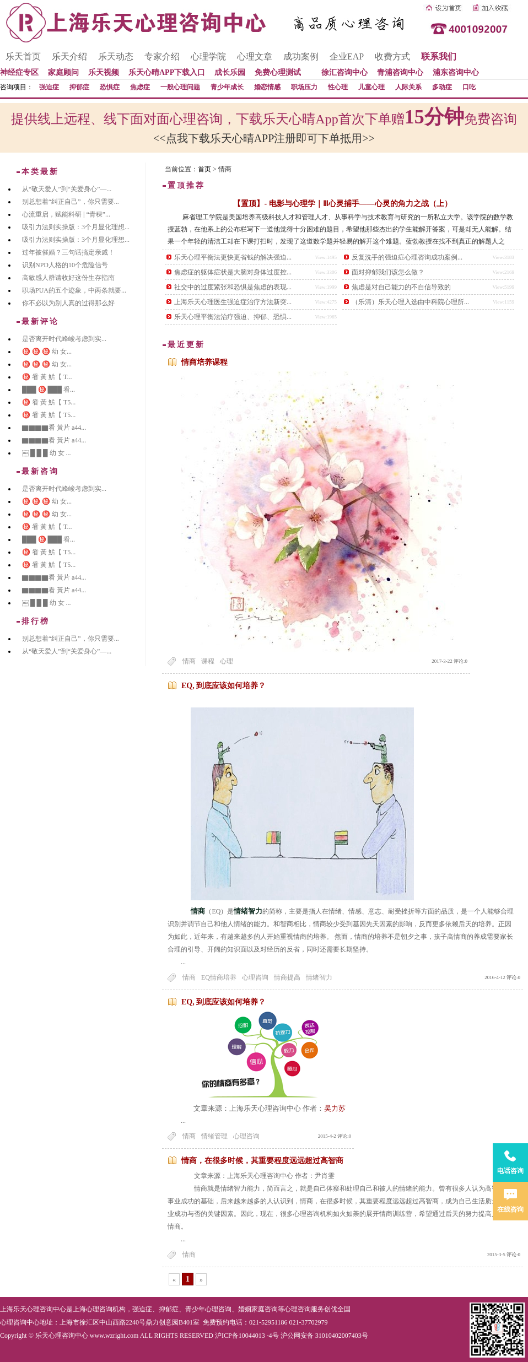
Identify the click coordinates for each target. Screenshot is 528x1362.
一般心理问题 (180, 87)
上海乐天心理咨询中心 (33, 1309)
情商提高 (287, 977)
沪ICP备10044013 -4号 (247, 1335)
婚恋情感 (267, 87)
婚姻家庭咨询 (258, 1309)
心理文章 (254, 56)
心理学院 (208, 56)
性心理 (338, 87)
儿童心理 (371, 87)
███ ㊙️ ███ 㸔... (48, 389)
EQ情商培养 (218, 977)
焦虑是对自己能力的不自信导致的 (401, 287)
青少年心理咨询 (208, 1309)
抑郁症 (79, 87)
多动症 (442, 87)
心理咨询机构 (106, 1309)
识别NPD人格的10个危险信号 (65, 265)
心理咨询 (255, 977)
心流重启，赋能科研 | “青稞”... (66, 214)
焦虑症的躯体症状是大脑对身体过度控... (233, 272)
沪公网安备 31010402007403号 (324, 1335)
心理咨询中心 (20, 1322)
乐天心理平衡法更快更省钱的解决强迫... (233, 257)
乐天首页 (23, 56)
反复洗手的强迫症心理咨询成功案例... (407, 257)
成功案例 (301, 56)
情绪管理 (214, 1136)
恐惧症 (110, 87)
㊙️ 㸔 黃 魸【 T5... (49, 402)
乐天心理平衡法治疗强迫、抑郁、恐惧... (233, 317)
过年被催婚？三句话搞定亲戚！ (68, 252)
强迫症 (49, 87)
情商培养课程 (204, 362)
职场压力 (304, 87)
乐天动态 (115, 56)
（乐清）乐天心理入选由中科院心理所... (410, 302)
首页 (204, 169)
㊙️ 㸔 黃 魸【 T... (47, 377)
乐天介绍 (69, 56)
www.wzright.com (114, 1335)
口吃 (469, 87)
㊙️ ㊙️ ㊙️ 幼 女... (47, 351)
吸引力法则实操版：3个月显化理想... (76, 227)
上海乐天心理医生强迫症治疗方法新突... (233, 302)
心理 (226, 661)
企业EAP (347, 56)
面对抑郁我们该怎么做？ (388, 272)
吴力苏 (335, 1108)
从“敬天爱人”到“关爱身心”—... (66, 189)
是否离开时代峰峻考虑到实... (64, 339)
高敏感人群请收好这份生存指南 (68, 278)
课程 (207, 661)
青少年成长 (227, 87)
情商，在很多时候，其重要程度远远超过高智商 (262, 1160)
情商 (189, 661)
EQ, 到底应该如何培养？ (223, 686)
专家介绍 (162, 56)
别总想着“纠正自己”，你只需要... (70, 202)
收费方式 (392, 56)
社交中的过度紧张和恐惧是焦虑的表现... (233, 287)
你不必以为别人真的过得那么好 (68, 303)
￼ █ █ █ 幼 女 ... (46, 453)
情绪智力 (319, 977)
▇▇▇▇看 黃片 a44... (54, 427)
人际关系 (408, 87)
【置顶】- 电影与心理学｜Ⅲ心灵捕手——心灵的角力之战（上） (342, 203)
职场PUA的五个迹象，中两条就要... (74, 290)
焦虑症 (140, 87)
